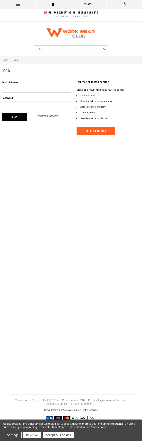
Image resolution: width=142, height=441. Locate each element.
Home (5, 60)
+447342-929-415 (83, 403)
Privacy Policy (98, 427)
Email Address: (10, 82)
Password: (7, 98)
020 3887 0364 (58, 403)
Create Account (96, 131)
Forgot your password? (47, 116)
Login (15, 60)
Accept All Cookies (58, 435)
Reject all (32, 435)
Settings (12, 435)
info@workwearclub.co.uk (111, 400)
